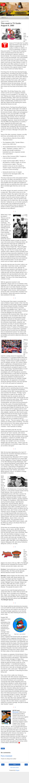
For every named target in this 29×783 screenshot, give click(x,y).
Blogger (17, 770)
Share (3, 748)
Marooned (15, 712)
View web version (14, 767)
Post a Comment (6, 756)
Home (14, 764)
